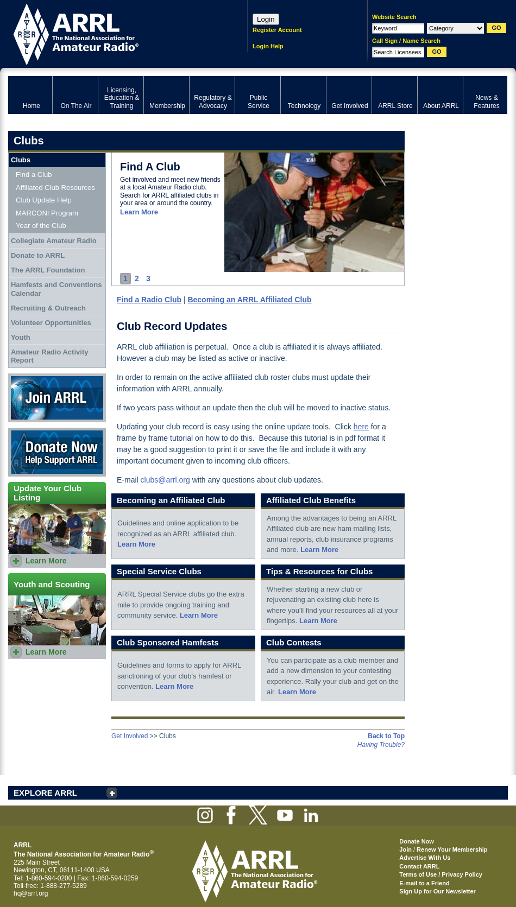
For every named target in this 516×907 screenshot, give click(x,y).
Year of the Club (41, 225)
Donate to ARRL (38, 255)
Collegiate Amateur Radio (54, 241)
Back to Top (386, 736)
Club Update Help (44, 200)
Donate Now (57, 452)
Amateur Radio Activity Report (50, 356)
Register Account (277, 30)
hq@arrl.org (31, 893)
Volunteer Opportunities (51, 323)
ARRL (113, 33)
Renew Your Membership (452, 849)
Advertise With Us (424, 857)
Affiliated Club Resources (55, 187)
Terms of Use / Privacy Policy (440, 874)
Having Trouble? (381, 745)
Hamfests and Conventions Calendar (56, 289)
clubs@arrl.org (165, 479)
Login (266, 19)
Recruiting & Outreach (48, 308)
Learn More (139, 212)
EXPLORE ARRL (45, 792)
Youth (20, 337)
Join (405, 849)
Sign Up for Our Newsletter (437, 891)
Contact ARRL (419, 866)
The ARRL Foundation (48, 270)
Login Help (268, 46)
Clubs (20, 160)
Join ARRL (57, 397)
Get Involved (129, 736)
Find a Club (34, 174)
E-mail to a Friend (424, 883)
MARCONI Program (47, 213)
